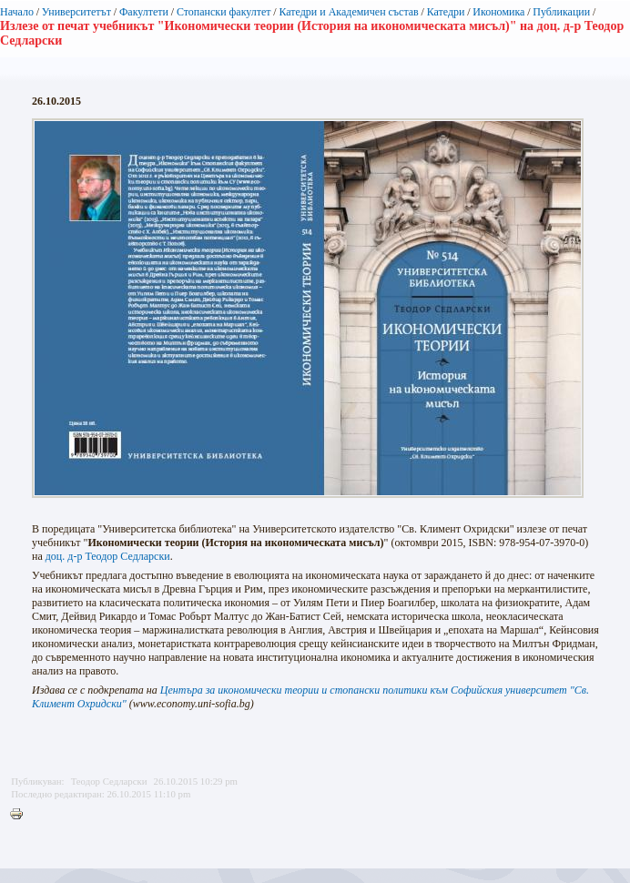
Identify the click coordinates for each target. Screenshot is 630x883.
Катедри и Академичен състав (348, 11)
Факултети (143, 11)
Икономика (498, 11)
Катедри (446, 11)
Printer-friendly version (21, 815)
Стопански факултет (224, 11)
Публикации (561, 11)
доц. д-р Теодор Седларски (108, 556)
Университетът (76, 11)
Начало (17, 11)
